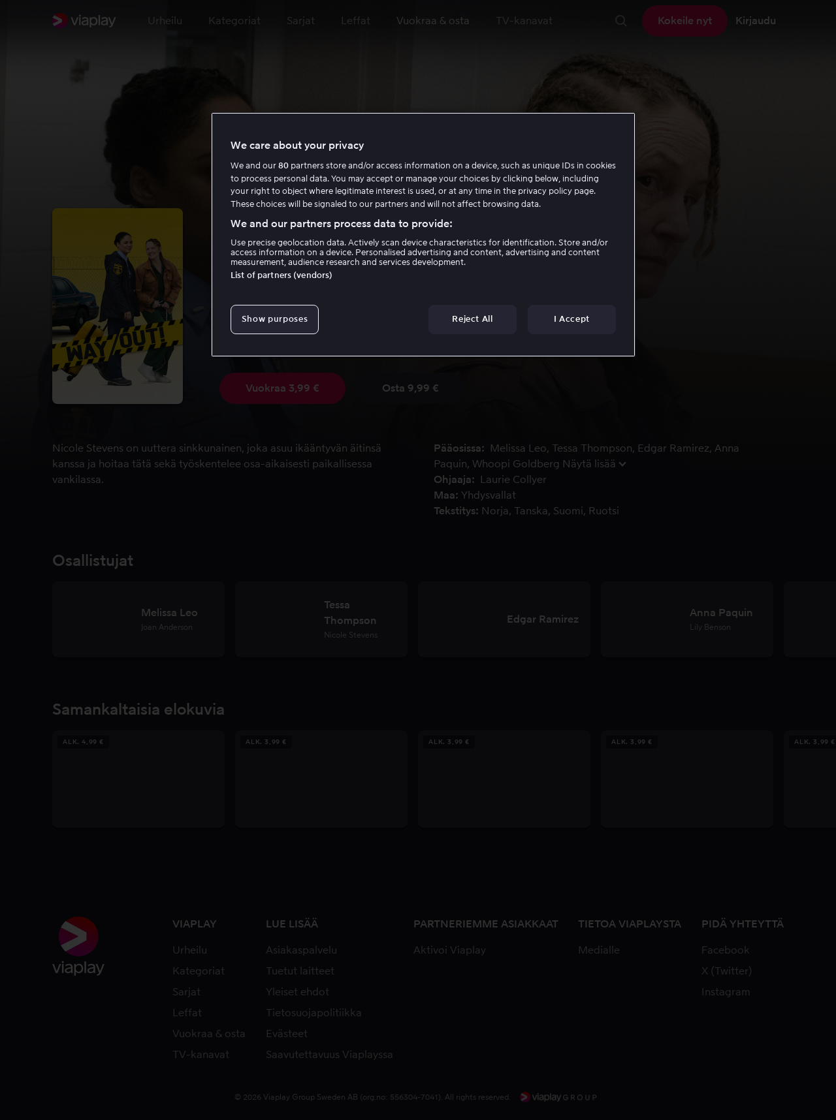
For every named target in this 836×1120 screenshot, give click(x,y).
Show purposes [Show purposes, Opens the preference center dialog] (275, 319)
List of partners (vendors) (281, 275)
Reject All (472, 319)
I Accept (572, 319)
